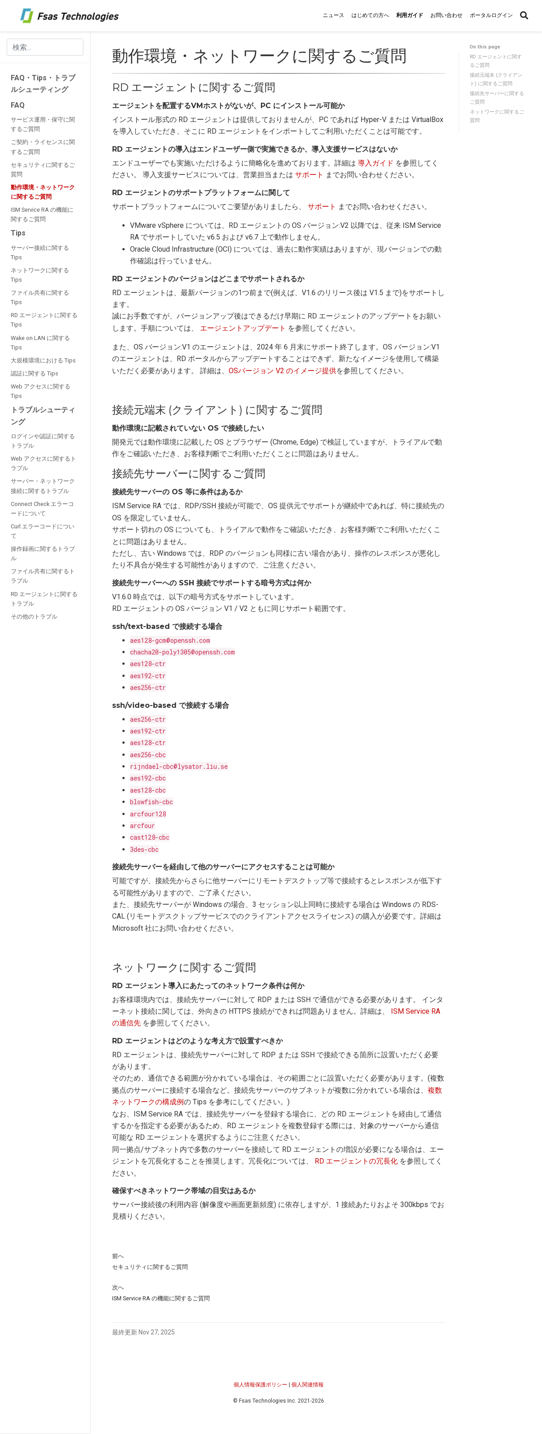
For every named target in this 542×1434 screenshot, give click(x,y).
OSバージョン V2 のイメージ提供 (282, 370)
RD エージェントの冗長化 (356, 1161)
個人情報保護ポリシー (260, 1385)
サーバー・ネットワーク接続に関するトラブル (43, 486)
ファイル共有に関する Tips (40, 297)
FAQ (18, 105)
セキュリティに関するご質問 (43, 169)
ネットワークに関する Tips (40, 275)
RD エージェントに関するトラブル (44, 599)
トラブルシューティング (43, 415)
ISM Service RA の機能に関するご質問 (42, 214)
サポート (309, 174)
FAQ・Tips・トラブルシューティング (43, 84)
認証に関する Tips (34, 373)
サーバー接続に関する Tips (40, 252)
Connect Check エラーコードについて (42, 509)
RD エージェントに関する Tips (44, 320)
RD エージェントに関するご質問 (496, 61)
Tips (18, 233)
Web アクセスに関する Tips (40, 391)
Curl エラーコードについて (42, 531)
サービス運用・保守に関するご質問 (43, 124)
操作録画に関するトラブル (43, 553)
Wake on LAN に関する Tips (40, 343)
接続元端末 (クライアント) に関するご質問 (496, 79)
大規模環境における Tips (43, 360)
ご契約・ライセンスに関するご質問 (43, 147)
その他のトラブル (34, 616)
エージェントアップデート (243, 328)
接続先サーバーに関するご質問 (497, 98)
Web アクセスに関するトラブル (43, 463)
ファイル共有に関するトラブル (43, 576)
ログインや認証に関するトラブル (43, 441)
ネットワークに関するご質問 (497, 116)
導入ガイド (376, 163)
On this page (484, 47)
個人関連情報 (307, 1385)
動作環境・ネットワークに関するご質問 (43, 192)
